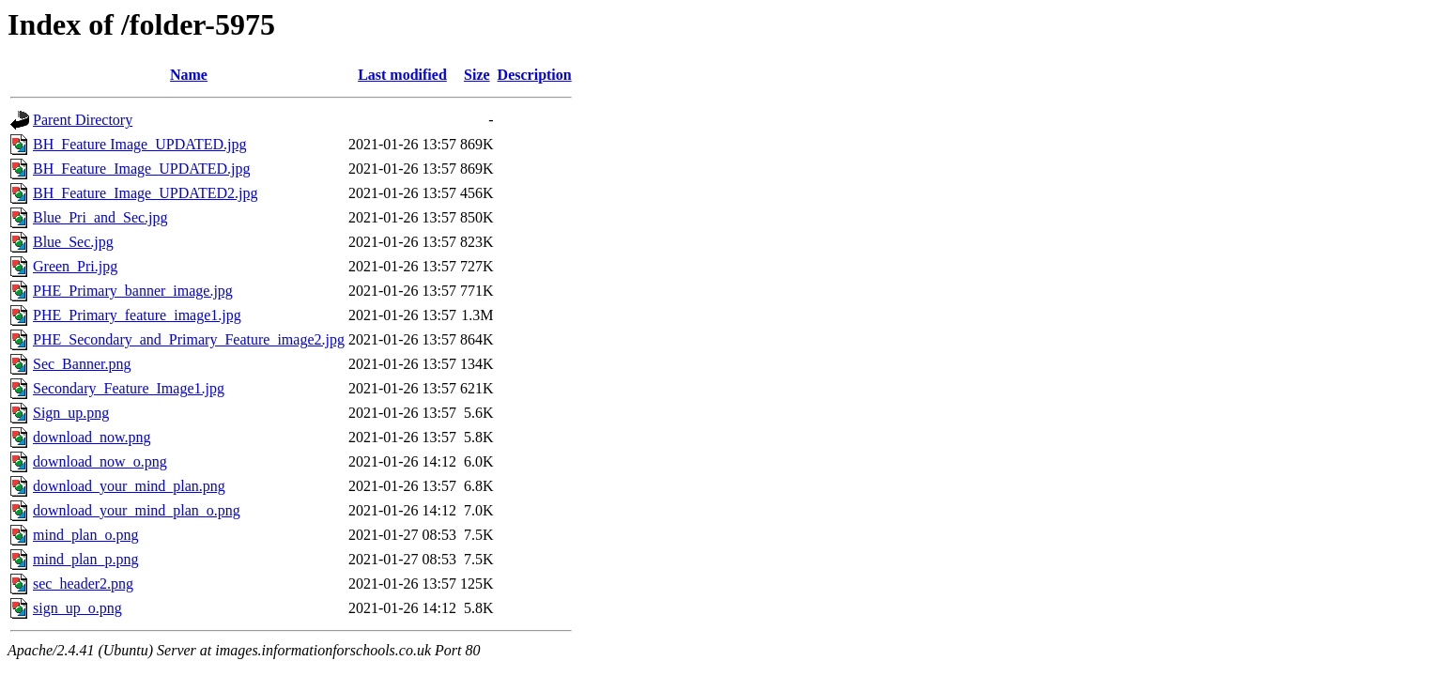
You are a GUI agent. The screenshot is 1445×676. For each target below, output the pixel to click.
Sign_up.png (71, 413)
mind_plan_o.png (85, 535)
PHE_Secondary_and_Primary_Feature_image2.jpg (189, 339)
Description (535, 75)
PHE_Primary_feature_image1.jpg (137, 315)
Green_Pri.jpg (75, 266)
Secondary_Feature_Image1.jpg (128, 388)
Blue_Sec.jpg (73, 242)
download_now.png (92, 437)
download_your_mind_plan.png (129, 486)
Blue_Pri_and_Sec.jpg (100, 217)
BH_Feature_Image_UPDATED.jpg (142, 169)
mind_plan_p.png (85, 559)
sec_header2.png (83, 584)
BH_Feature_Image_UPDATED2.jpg (145, 193)
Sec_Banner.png (82, 364)
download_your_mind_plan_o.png (136, 510)
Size (477, 75)
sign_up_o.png (77, 608)
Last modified (402, 75)
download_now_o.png (100, 461)
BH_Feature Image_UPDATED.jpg (140, 144)
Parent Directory (82, 120)
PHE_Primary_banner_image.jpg (133, 291)
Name (189, 75)
